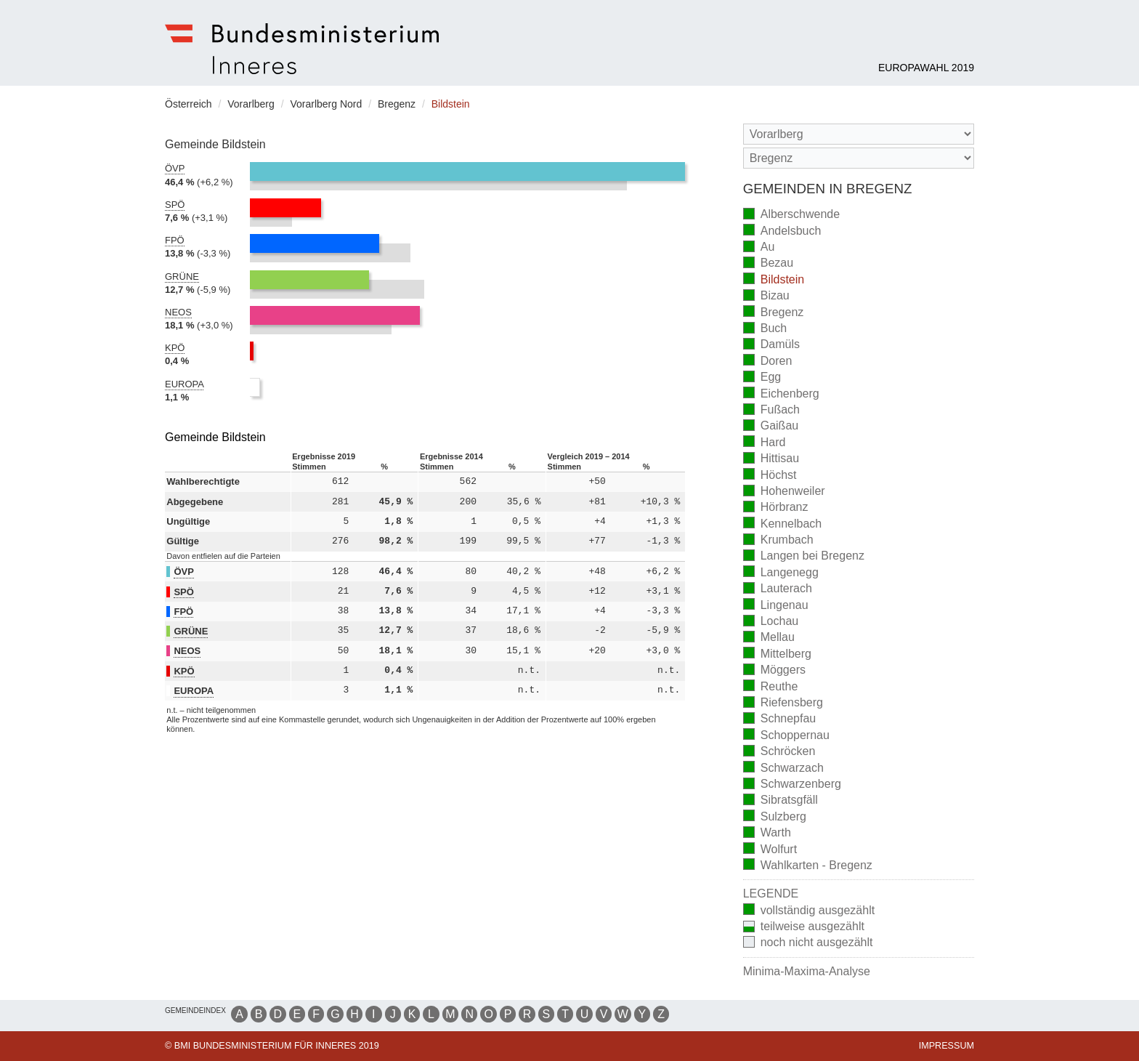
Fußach (771, 411)
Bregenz (773, 312)
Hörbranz (775, 508)
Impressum (946, 1046)
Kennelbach (782, 524)
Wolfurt (770, 850)
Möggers (774, 671)
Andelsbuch (782, 231)
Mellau (769, 638)
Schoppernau (786, 735)
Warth (767, 834)
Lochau (771, 622)
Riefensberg (783, 703)
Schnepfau (779, 719)
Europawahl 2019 (926, 67)
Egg (762, 378)
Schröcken (779, 752)
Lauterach (777, 589)
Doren (768, 361)
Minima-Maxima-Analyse (806, 971)
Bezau (768, 264)
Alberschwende (791, 215)
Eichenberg (781, 394)
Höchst (770, 475)
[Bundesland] (858, 134)
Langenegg (781, 573)
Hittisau (771, 459)
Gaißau (770, 427)
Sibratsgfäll (780, 801)
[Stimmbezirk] (858, 158)
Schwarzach (783, 768)
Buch (765, 329)
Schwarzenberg (792, 785)
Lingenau (775, 605)
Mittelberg (777, 654)
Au (759, 248)
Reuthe (770, 687)
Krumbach (778, 541)
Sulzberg (774, 817)
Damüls (771, 345)
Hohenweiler (784, 492)
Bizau (766, 296)
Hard (764, 443)
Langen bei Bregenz (803, 557)
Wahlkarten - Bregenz (807, 866)
